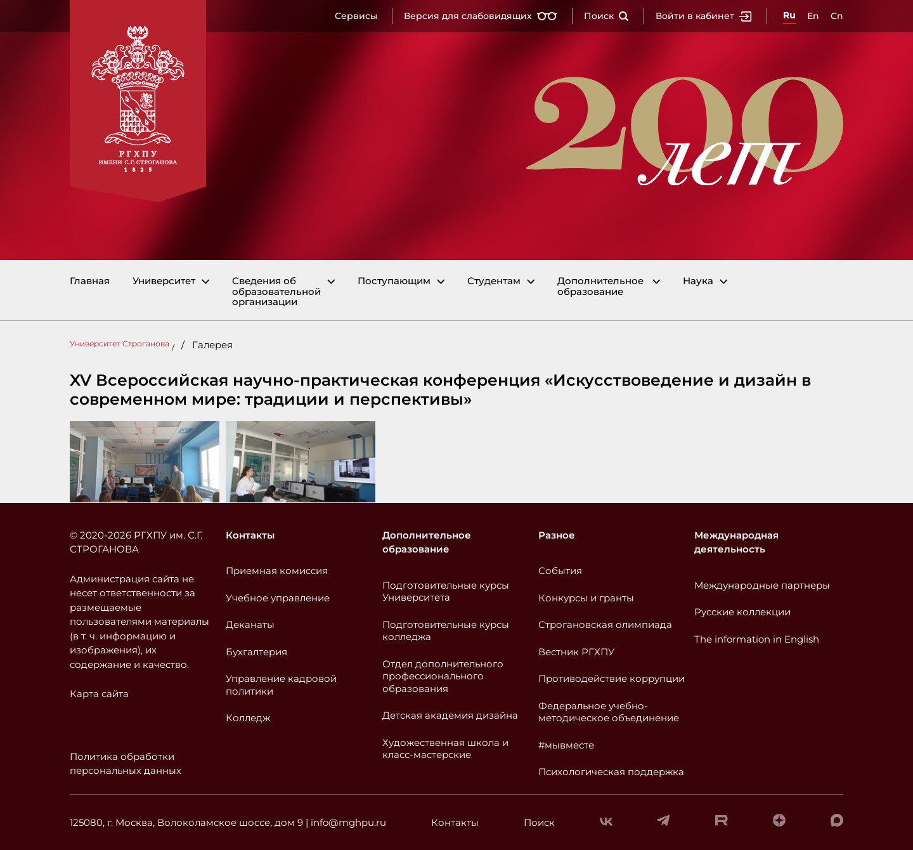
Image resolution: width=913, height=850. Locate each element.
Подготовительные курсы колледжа (445, 630)
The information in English (756, 639)
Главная (90, 281)
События (560, 571)
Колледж (248, 718)
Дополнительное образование (600, 286)
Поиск (606, 16)
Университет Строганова (119, 343)
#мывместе (566, 745)
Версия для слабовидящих (480, 16)
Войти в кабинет (704, 16)
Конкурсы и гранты (586, 598)
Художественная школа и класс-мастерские (445, 748)
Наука (698, 281)
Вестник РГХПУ (576, 652)
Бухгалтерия (256, 652)
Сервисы (356, 16)
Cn (837, 16)
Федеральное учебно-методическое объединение (608, 712)
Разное (556, 535)
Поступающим (394, 281)
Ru (789, 15)
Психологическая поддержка (611, 772)
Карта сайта (99, 694)
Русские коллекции (742, 612)
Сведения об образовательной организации (276, 292)
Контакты (250, 535)
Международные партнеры (762, 585)
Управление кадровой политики (281, 684)
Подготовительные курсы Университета (445, 591)
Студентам (494, 281)
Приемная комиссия (277, 571)
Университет (164, 281)
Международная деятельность (736, 542)
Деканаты (250, 624)
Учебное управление (278, 598)
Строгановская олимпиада (605, 624)
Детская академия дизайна (450, 715)
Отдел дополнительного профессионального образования (442, 676)
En (813, 16)
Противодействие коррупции (611, 678)
